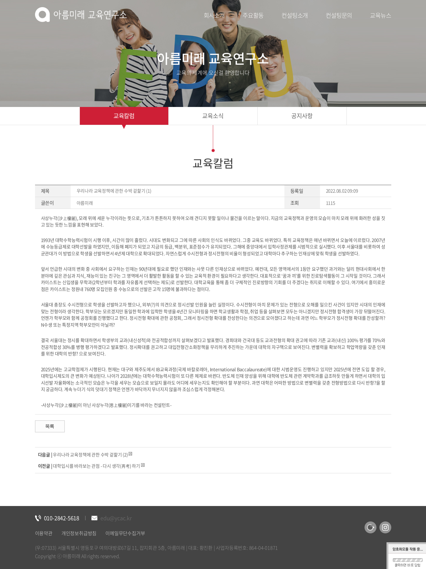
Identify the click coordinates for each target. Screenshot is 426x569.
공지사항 (301, 115)
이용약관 (44, 533)
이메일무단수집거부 (125, 533)
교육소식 (212, 115)
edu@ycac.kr (116, 518)
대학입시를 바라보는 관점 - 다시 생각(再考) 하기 (96, 466)
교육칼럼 (123, 115)
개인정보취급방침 (78, 533)
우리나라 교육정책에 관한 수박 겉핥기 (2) (90, 454)
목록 (50, 426)
